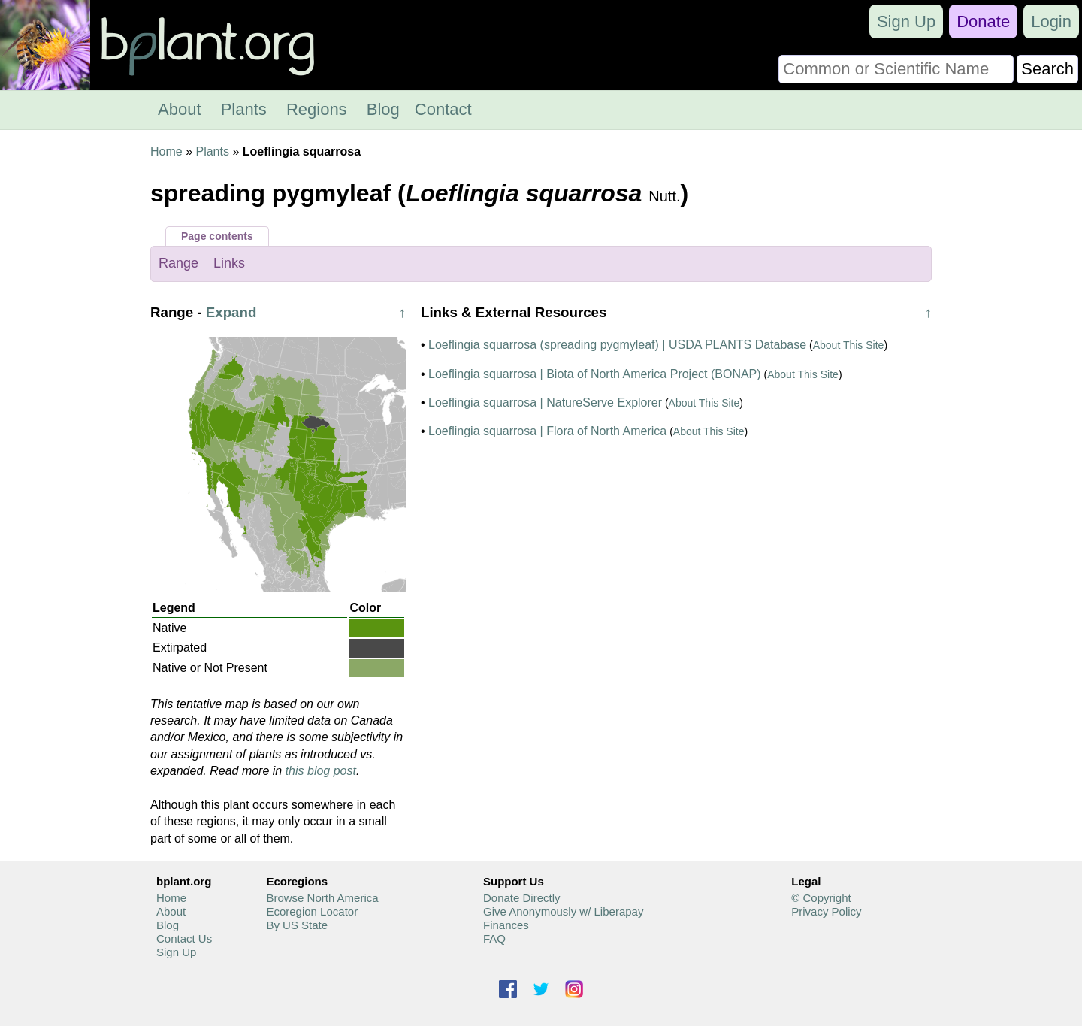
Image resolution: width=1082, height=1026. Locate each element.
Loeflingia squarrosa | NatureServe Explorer (545, 402)
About (179, 109)
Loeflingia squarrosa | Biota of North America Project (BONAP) (594, 374)
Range (178, 263)
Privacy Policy (826, 911)
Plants (244, 109)
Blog (383, 109)
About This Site (848, 345)
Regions (316, 109)
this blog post (321, 770)
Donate (983, 21)
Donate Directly (522, 897)
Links (229, 263)
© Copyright (821, 897)
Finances (506, 925)
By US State (297, 925)
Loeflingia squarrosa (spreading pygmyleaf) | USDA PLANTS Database (617, 344)
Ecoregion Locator (312, 911)
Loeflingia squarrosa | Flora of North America (547, 431)
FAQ (494, 938)
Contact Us (184, 938)
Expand (231, 312)
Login (1051, 21)
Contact (443, 109)
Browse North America (322, 897)
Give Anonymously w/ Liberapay (563, 911)
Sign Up (906, 21)
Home (166, 151)
